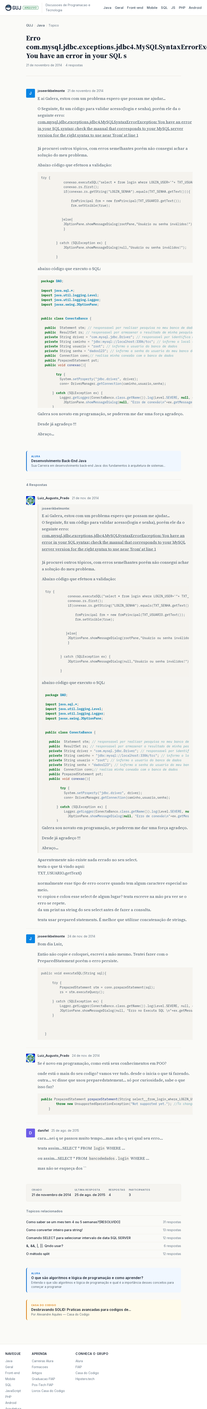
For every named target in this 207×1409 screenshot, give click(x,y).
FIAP (78, 1367)
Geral (119, 8)
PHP (182, 8)
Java (107, 8)
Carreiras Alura (42, 1361)
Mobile (152, 8)
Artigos (37, 1373)
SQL (164, 8)
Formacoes (40, 1367)
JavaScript (13, 1391)
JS (173, 8)
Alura (79, 1361)
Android (195, 8)
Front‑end (135, 8)
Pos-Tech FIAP (42, 1385)
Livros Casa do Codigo (48, 1391)
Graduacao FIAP (43, 1379)
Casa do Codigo (87, 1373)
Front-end (12, 1373)
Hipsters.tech (85, 1379)
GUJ (29, 25)
